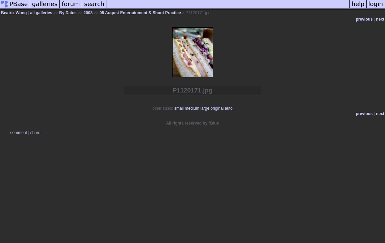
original (217, 108)
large (204, 108)
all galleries (41, 12)
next (380, 19)
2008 (88, 12)
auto (228, 108)
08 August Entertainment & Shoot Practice (140, 12)
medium (192, 108)
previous (364, 19)
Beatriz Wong (14, 12)
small (179, 108)
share (35, 132)
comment (18, 132)
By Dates (67, 12)
